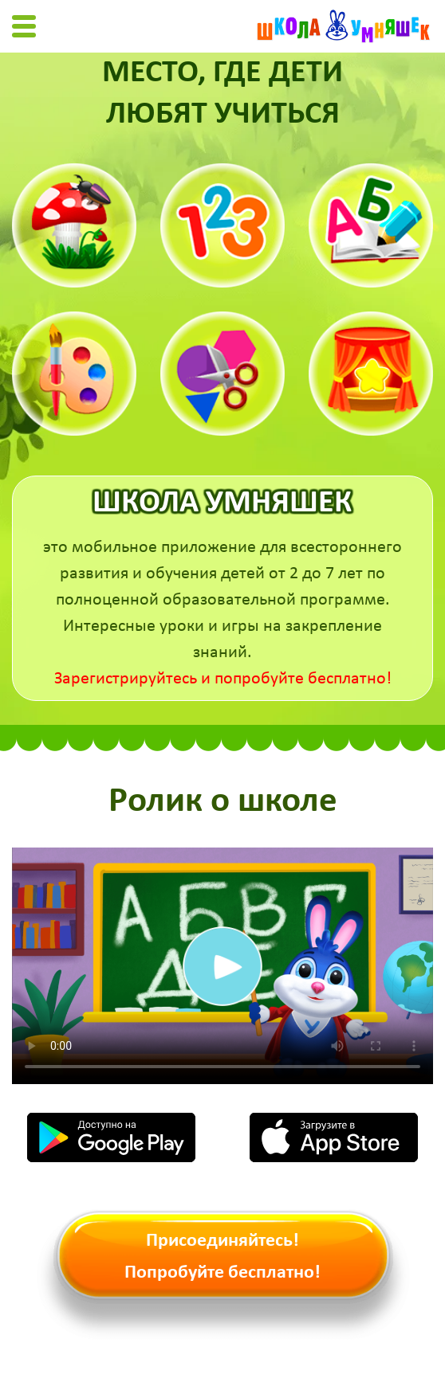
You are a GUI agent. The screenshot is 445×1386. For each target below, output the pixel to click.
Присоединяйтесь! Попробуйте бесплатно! (222, 1256)
